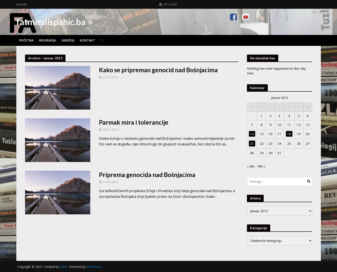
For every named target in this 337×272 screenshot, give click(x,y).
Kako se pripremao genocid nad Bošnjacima (158, 70)
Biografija (47, 40)
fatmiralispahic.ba (51, 22)
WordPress (94, 267)
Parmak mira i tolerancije (133, 122)
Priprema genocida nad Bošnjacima (147, 174)
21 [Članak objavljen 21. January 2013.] (252, 143)
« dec (251, 166)
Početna (26, 40)
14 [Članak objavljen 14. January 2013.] (252, 134)
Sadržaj (68, 40)
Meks (63, 267)
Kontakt (21, 4)
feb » (261, 166)
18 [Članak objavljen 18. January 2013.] (289, 134)
